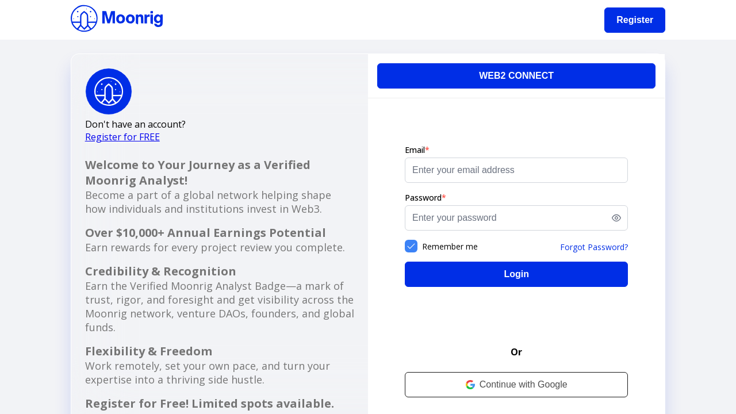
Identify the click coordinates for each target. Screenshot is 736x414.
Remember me (450, 246)
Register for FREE (122, 137)
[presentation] (516, 318)
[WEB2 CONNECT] (516, 76)
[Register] (634, 20)
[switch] (616, 218)
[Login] (516, 274)
